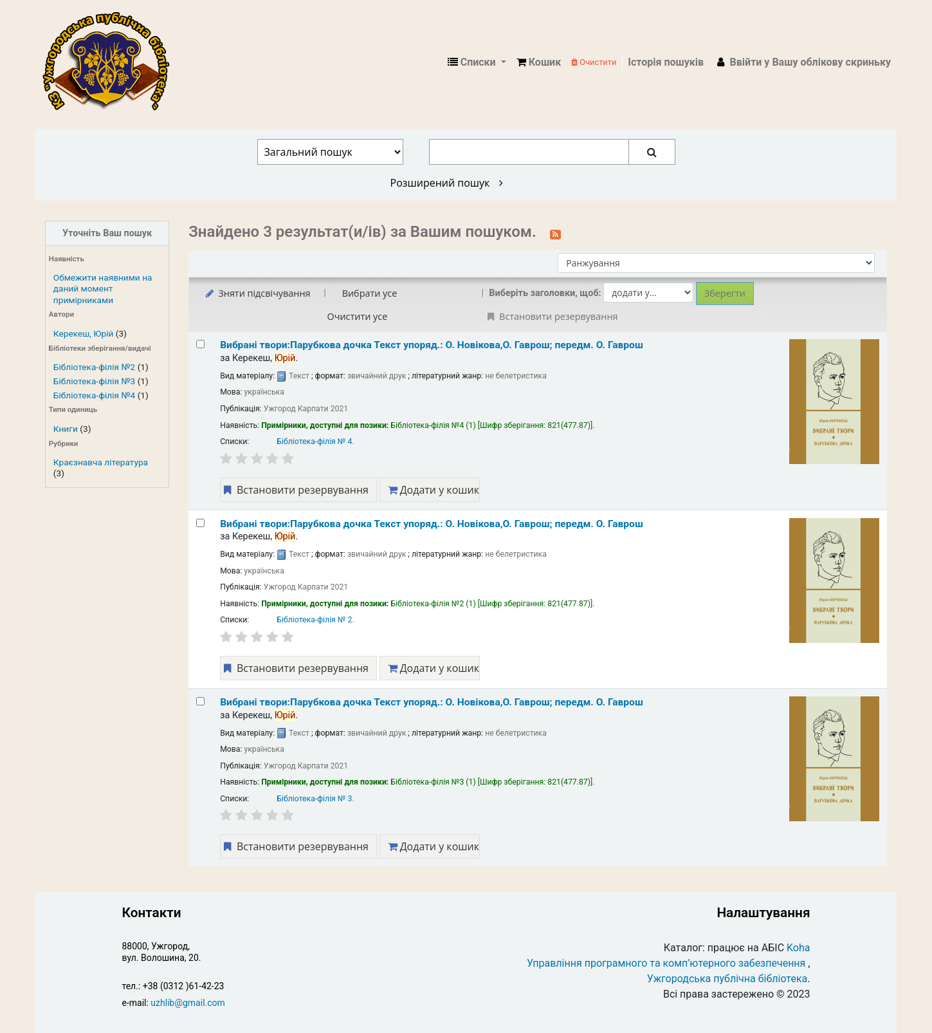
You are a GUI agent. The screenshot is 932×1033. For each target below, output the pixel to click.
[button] (538, 62)
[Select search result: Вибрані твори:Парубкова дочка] (200, 344)
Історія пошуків (666, 62)
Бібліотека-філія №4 (94, 395)
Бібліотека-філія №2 (94, 367)
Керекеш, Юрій (83, 333)
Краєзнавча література (100, 462)
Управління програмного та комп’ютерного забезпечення (666, 963)
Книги (65, 428)
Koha (798, 948)
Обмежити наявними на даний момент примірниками (102, 288)
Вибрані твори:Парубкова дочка (431, 345)
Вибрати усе (369, 293)
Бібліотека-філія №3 (94, 381)
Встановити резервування (295, 490)
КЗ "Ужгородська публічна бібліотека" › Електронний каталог (111, 62)
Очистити (593, 62)
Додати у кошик (433, 490)
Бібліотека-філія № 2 (314, 619)
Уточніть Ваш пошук (107, 233)
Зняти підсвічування (257, 293)
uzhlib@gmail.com (187, 1003)
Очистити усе (357, 316)
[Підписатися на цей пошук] (555, 233)
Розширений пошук (446, 183)
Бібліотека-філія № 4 (314, 441)
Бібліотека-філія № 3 (314, 798)
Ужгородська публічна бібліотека (727, 979)
